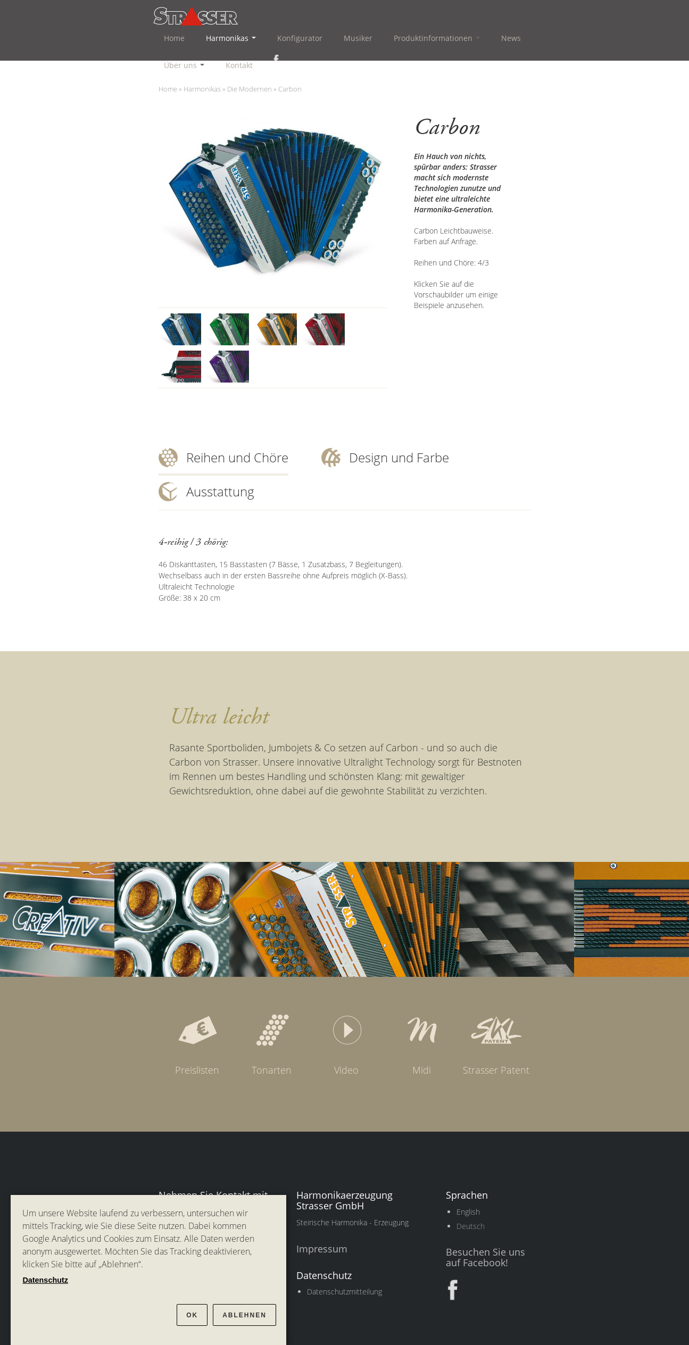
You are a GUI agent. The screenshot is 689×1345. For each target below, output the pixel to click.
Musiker (358, 38)
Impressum (321, 1248)
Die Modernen (249, 89)
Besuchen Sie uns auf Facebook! (485, 1257)
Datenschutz (45, 1280)
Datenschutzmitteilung (344, 1291)
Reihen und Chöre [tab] (237, 457)
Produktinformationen (437, 38)
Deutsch (470, 1226)
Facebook (274, 60)
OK (192, 1315)
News (511, 38)
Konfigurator (299, 38)
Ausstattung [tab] (220, 491)
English (468, 1212)
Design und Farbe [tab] (399, 457)
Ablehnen (244, 1315)
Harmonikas (231, 38)
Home (174, 38)
